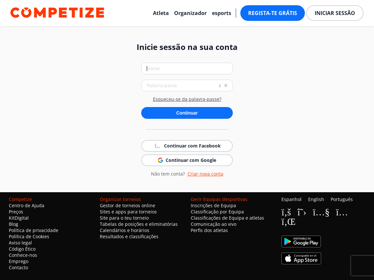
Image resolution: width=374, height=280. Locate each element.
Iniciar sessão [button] (335, 13)
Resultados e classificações (129, 236)
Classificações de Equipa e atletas (227, 218)
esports (221, 13)
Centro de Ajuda (26, 205)
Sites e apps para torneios (128, 212)
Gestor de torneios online (127, 205)
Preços (16, 212)
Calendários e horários (124, 230)
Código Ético (22, 249)
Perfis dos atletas (209, 230)
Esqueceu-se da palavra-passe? (187, 99)
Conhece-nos (23, 255)
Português (342, 199)
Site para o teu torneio (124, 218)
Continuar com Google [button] (187, 160)
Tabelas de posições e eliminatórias (139, 224)
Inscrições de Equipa (213, 205)
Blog (13, 224)
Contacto (18, 267)
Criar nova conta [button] (205, 174)
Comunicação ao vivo (213, 224)
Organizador (190, 13)
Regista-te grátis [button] (272, 13)
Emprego (18, 261)
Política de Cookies (29, 236)
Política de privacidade (33, 230)
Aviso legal (20, 243)
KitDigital (19, 218)
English (316, 199)
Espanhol (291, 199)
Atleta (161, 13)
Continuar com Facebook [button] (187, 146)
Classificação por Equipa (217, 212)
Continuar (187, 113)
